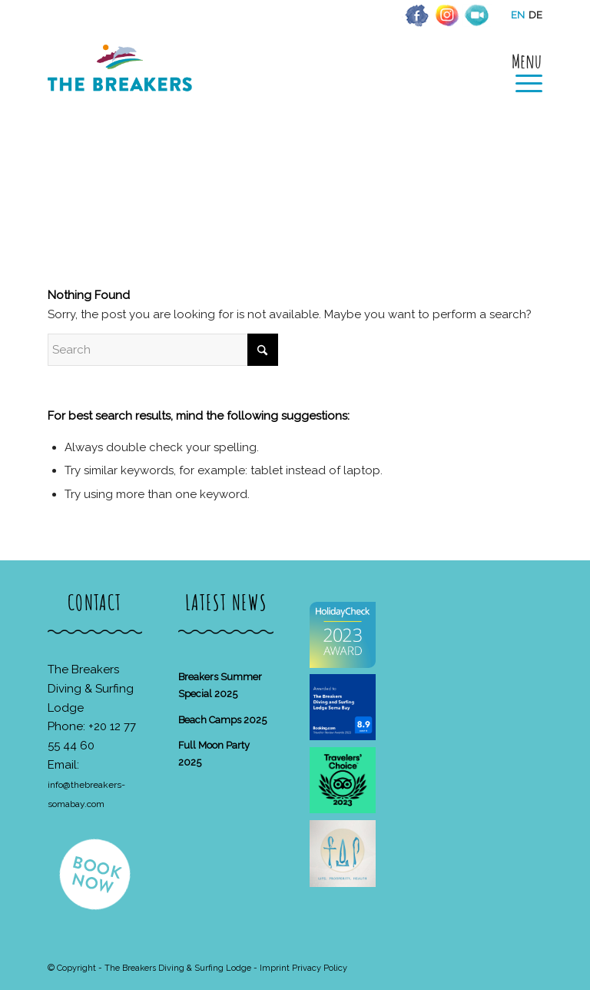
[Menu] (521, 70)
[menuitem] (521, 70)
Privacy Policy (319, 968)
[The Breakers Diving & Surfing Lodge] (122, 84)
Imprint (275, 968)
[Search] (163, 350)
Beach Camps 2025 (222, 720)
